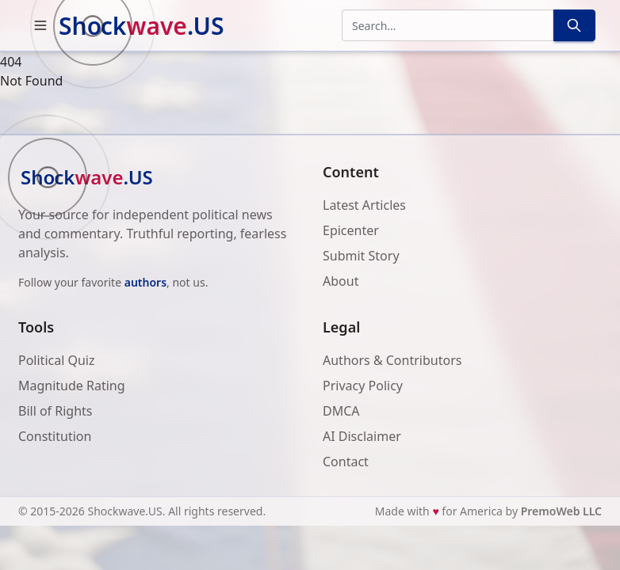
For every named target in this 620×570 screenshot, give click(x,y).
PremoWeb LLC (561, 511)
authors (145, 282)
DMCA (341, 411)
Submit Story (361, 255)
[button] (40, 25)
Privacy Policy (363, 385)
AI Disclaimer (362, 436)
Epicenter (351, 230)
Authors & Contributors (392, 360)
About (340, 281)
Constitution (54, 436)
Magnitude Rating (71, 385)
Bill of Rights (55, 411)
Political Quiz (56, 360)
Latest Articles (364, 205)
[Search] (574, 25)
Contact (346, 461)
